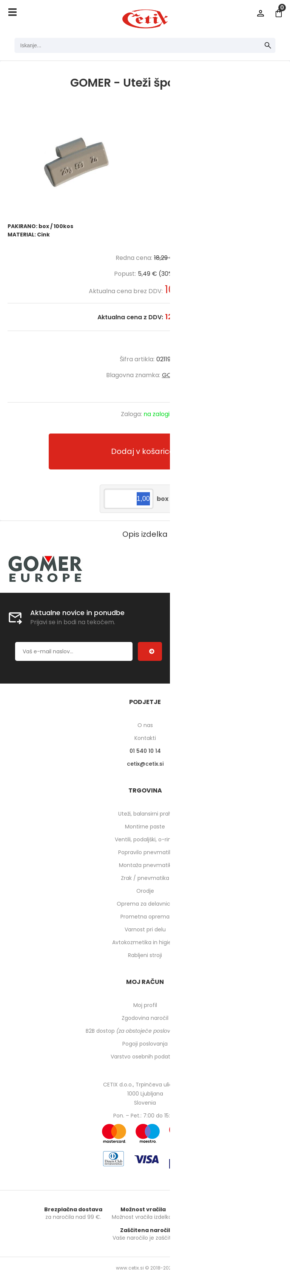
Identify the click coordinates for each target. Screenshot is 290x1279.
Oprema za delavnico (145, 904)
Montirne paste (145, 826)
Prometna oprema (145, 916)
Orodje (145, 891)
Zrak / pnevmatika (145, 878)
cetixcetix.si (145, 764)
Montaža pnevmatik (145, 865)
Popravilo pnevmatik (145, 852)
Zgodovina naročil (145, 1018)
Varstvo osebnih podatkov (145, 1056)
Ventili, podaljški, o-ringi (145, 839)
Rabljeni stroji (145, 955)
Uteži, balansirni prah (145, 813)
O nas (145, 725)
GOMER (173, 375)
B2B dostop (145, 1031)
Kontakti (145, 738)
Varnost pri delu (145, 929)
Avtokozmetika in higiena (145, 942)
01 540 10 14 (145, 751)
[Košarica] (278, 13)
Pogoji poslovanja (145, 1043)
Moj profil (145, 1005)
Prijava (260, 13)
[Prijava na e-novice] (150, 651)
